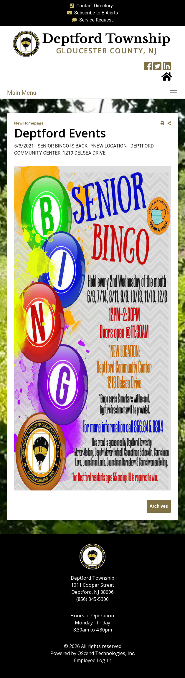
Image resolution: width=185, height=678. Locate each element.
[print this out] (161, 123)
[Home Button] (166, 78)
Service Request (91, 20)
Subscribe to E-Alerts (91, 13)
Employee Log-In (92, 660)
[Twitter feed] (157, 68)
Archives (159, 506)
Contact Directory (90, 6)
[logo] (91, 43)
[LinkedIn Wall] (167, 68)
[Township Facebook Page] (148, 68)
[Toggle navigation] (175, 92)
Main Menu (21, 92)
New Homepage (29, 123)
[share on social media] (168, 123)
